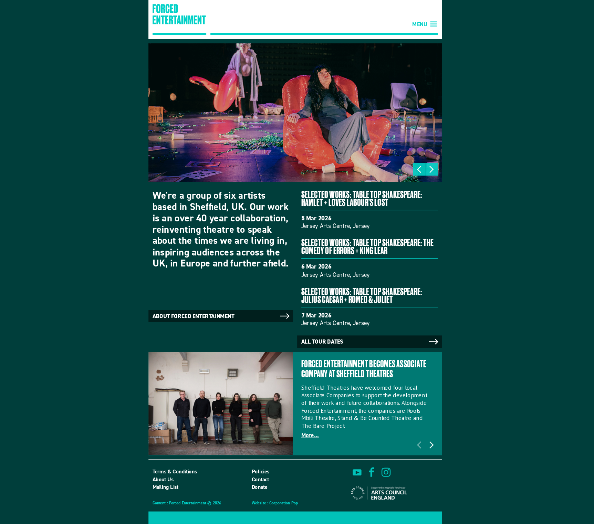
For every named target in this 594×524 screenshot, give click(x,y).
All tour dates (370, 342)
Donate (260, 487)
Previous (419, 169)
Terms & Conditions (175, 471)
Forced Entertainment (179, 19)
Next (431, 169)
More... (310, 435)
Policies (261, 471)
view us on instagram (386, 472)
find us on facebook (371, 472)
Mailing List (166, 487)
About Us (163, 479)
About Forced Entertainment (222, 316)
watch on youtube (357, 472)
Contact (260, 479)
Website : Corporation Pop (275, 503)
